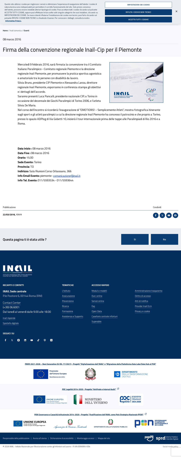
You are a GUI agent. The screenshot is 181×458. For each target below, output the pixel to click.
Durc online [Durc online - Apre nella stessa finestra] (97, 296)
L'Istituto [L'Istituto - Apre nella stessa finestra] (66, 290)
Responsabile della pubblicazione (16, 438)
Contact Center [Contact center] (12, 302)
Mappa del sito (104, 438)
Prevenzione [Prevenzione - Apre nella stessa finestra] (68, 301)
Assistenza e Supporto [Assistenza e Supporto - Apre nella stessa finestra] (72, 316)
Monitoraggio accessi (85, 438)
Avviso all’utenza (40, 438)
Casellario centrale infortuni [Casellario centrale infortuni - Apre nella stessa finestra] (105, 316)
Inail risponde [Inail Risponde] (9, 318)
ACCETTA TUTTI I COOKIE (138, 18)
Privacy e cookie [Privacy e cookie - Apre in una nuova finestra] (142, 311)
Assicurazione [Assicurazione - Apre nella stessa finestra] (68, 296)
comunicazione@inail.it (66, 175)
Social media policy (170, 446)
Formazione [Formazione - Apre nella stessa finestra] (67, 311)
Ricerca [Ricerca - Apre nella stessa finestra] (65, 306)
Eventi (26, 30)
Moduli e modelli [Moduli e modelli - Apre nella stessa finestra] (99, 290)
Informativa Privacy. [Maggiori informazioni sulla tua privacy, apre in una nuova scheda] (13, 19)
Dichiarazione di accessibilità (61, 438)
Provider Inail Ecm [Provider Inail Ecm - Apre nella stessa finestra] (143, 306)
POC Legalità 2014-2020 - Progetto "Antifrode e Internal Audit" (89, 389)
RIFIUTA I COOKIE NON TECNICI (138, 11)
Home (5, 30)
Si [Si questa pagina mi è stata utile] (135, 239)
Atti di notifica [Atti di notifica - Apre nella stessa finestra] (141, 301)
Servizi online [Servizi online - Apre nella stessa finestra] (98, 301)
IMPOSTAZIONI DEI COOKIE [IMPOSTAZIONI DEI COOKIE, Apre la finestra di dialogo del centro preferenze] (138, 3)
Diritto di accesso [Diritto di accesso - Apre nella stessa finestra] (143, 296)
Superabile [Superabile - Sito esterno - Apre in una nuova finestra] (96, 321)
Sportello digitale (11, 323)
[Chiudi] (176, 10)
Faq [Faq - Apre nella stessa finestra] (93, 306)
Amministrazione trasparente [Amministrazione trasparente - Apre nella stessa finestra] (148, 290)
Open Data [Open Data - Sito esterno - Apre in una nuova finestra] (97, 311)
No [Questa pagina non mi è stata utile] (164, 239)
